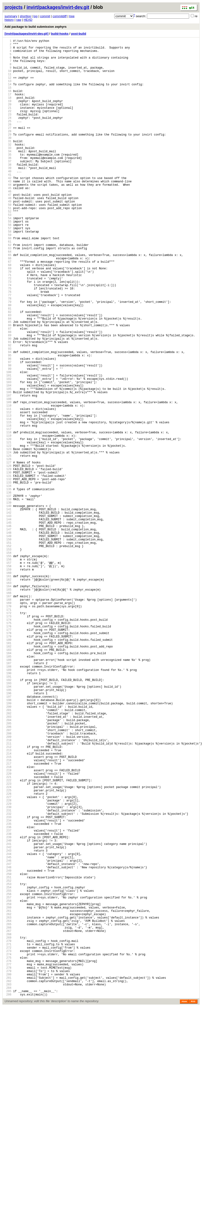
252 (8, 1061)
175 (8, 748)
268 (8, 1126)
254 (8, 1069)
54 (8, 257)
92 (8, 411)
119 (8, 521)
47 (8, 228)
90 (8, 403)
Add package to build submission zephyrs (36, 26)
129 (8, 562)
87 (8, 391)
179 (8, 765)
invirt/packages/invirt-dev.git (57, 7)
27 (8, 147)
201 (8, 854)
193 (8, 822)
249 (8, 1049)
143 (8, 618)
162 (8, 696)
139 (8, 602)
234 (8, 988)
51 (8, 245)
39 (8, 196)
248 (8, 1045)
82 (8, 371)
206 (8, 874)
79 (8, 358)
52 (8, 249)
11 (8, 82)
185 (8, 789)
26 (8, 143)
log (35, 16)
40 (8, 200)
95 (8, 423)
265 (8, 1114)
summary (11, 16)
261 (8, 1098)
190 (8, 809)
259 (8, 1090)
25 (8, 139)
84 (8, 379)
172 (8, 736)
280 (8, 1175)
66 (8, 306)
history (9, 20)
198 (8, 842)
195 (8, 830)
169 (8, 724)
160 (8, 687)
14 (8, 94)
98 (8, 436)
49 (8, 236)
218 (8, 923)
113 (8, 497)
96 (8, 427)
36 (8, 184)
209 (8, 887)
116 (8, 509)
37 (8, 188)
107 (8, 472)
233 (8, 984)
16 (8, 102)
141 (8, 610)
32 (8, 167)
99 (8, 440)
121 (8, 529)
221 (8, 935)
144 (8, 622)
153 (8, 659)
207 (8, 878)
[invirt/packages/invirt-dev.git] (26, 33)
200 (8, 850)
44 (8, 216)
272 (8, 1143)
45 (8, 220)
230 (8, 972)
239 (8, 1008)
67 (8, 310)
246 (8, 1037)
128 (8, 557)
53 (8, 253)
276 (8, 1159)
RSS (193, 1206)
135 (8, 586)
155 (8, 667)
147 (8, 635)
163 (8, 700)
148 (8, 639)
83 (8, 375)
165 (8, 708)
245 (8, 1033)
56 (8, 265)
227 (8, 960)
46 (8, 224)
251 (8, 1057)
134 (8, 582)
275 (8, 1155)
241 (8, 1017)
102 (8, 452)
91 (8, 407)
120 (8, 525)
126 (8, 549)
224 (8, 948)
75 (8, 342)
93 (8, 415)
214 (8, 907)
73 (8, 334)
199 (8, 846)
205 (8, 870)
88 (8, 395)
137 (8, 594)
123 (8, 537)
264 (8, 1110)
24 (8, 135)
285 (8, 1195)
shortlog (25, 16)
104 (8, 460)
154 (8, 663)
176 (8, 752)
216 (8, 915)
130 (8, 566)
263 (8, 1106)
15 (8, 98)
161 (8, 692)
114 (8, 501)
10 (8, 78)
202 (8, 858)
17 (8, 106)
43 (8, 212)
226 (8, 956)
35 (8, 180)
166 (8, 712)
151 (8, 651)
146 (8, 631)
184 (8, 785)
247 (8, 1041)
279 (8, 1171)
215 (8, 911)
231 (8, 976)
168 (8, 720)
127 (8, 553)
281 (8, 1179)
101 (8, 448)
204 (8, 866)
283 (8, 1187)
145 (8, 627)
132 (8, 574)
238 (8, 1004)
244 (8, 1029)
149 (8, 643)
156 (8, 671)
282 (8, 1183)
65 (8, 301)
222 (8, 939)
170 (8, 728)
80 (8, 362)
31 (8, 163)
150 (8, 647)
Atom (184, 1206)
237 (8, 1000)
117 (8, 513)
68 (8, 314)
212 (8, 899)
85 (8, 383)
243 (8, 1025)
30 (8, 159)
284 (8, 1191)
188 (8, 801)
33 (8, 171)
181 (8, 773)
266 (8, 1118)
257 (8, 1082)
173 (8, 740)
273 (8, 1147)
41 (8, 204)
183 (8, 781)
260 (8, 1094)
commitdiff (59, 16)
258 (8, 1086)
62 (8, 289)
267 (8, 1122)
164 (8, 704)
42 (8, 208)
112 (8, 492)
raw (18, 20)
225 (8, 952)
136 (8, 590)
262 (8, 1102)
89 (8, 399)
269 (8, 1130)
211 (8, 895)
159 (8, 683)
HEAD (28, 20)
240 (8, 1013)
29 (8, 155)
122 (8, 533)
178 (8, 761)
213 (8, 903)
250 (8, 1053)
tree (71, 16)
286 (8, 1199)
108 (8, 476)
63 (8, 293)
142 (8, 614)
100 (8, 444)
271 (8, 1138)
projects (14, 7)
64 (8, 297)
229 (8, 968)
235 (8, 992)
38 (8, 192)
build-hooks (60, 33)
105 (8, 464)
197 (8, 838)
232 (8, 980)
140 (8, 606)
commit (45, 16)
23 (8, 131)
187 (8, 797)
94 (8, 419)
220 (8, 931)
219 (8, 927)
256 (8, 1078)
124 (8, 541)
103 (8, 456)
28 (8, 151)
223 (8, 943)
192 (8, 817)
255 (8, 1073)
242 (8, 1021)
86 (8, 387)
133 (8, 578)
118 (8, 517)
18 (8, 111)
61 (8, 285)
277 (8, 1163)
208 (8, 882)
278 (8, 1167)
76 (8, 346)
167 (8, 716)
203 (8, 862)
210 (8, 891)
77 (8, 350)
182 (8, 777)
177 (8, 757)
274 (8, 1151)
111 (8, 488)
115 (8, 505)
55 (8, 261)
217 (8, 919)
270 (8, 1134)
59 (8, 277)
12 (8, 86)
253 (8, 1065)
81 (8, 366)
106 (8, 468)
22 (8, 127)
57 (8, 269)
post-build (78, 33)
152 (8, 655)
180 (8, 769)
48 (8, 232)
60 (8, 281)
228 (8, 964)
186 (8, 793)
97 (8, 431)
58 (8, 273)
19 (8, 115)
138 (8, 598)
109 (8, 480)
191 (8, 813)
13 (8, 90)
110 (8, 484)
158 (8, 679)
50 (8, 241)
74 (8, 338)
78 (8, 354)
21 (8, 123)
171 (8, 732)
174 (8, 744)
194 (8, 826)
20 (8, 119)
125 (8, 545)
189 (8, 805)
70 (8, 322)
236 (8, 996)
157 (8, 675)
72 (8, 330)
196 (8, 834)
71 (8, 326)
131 (8, 570)
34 (8, 176)
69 (8, 318)
